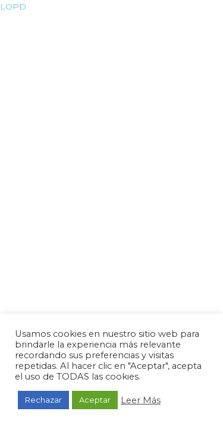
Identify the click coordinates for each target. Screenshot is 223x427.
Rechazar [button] (43, 399)
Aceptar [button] (95, 399)
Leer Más (141, 400)
